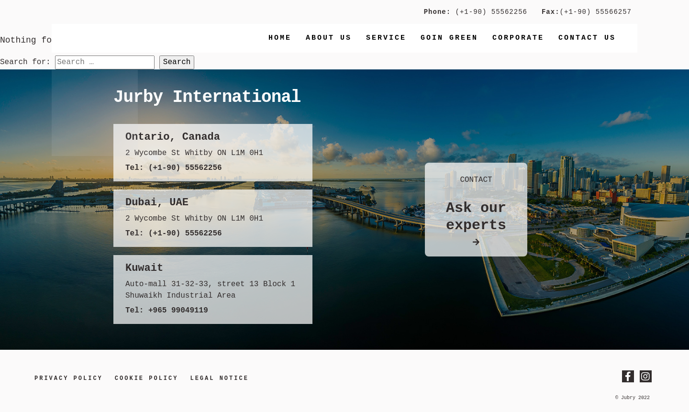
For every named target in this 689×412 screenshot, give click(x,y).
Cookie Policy (146, 378)
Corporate (518, 38)
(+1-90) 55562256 (489, 12)
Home (279, 38)
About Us (329, 38)
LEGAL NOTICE (219, 378)
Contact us (587, 38)
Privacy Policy (68, 378)
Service (386, 38)
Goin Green (449, 38)
